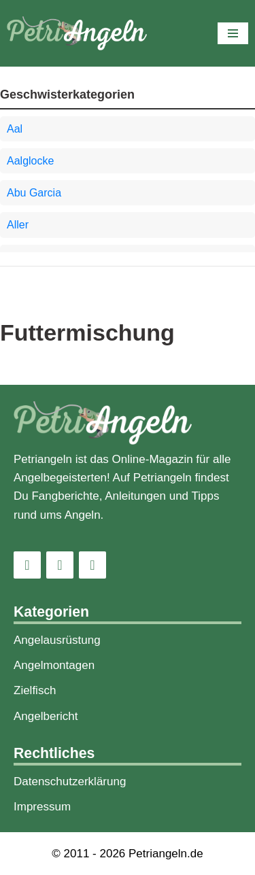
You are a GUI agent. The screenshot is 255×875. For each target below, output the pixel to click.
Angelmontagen (54, 665)
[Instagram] (27, 565)
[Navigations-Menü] (233, 33)
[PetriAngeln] (77, 33)
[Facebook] (59, 565)
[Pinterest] (92, 565)
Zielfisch (35, 690)
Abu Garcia (34, 193)
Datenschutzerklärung (70, 781)
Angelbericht (46, 716)
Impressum (42, 806)
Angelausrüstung (57, 640)
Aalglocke (30, 161)
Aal (14, 129)
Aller (18, 224)
